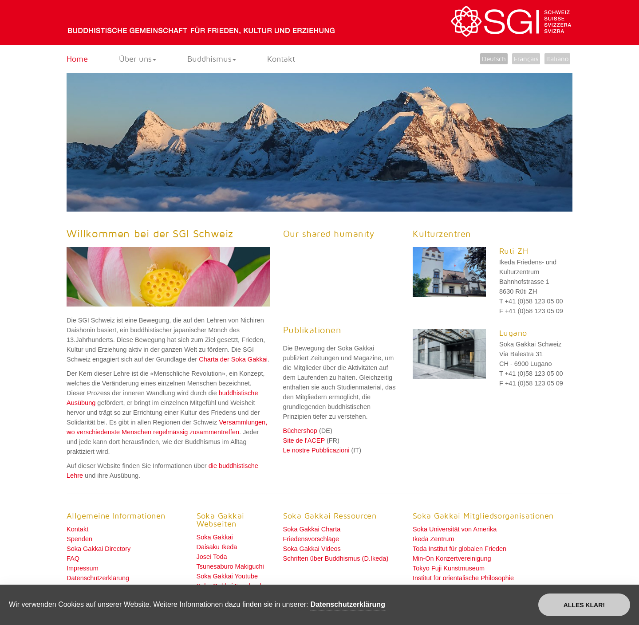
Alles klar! (584, 605)
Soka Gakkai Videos (312, 548)
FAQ (73, 558)
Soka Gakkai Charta (312, 529)
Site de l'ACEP (304, 440)
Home (77, 58)
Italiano (557, 59)
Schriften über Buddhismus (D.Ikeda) (336, 558)
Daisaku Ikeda (217, 546)
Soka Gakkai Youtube (227, 576)
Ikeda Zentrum (433, 538)
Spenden (79, 538)
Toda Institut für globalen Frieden (459, 548)
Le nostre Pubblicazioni (316, 450)
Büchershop (300, 430)
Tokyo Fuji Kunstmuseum (449, 568)
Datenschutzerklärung (98, 578)
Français (526, 59)
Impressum (83, 568)
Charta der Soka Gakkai (233, 359)
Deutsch (494, 59)
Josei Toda (212, 556)
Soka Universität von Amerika (455, 529)
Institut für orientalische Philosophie (463, 578)
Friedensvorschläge (311, 538)
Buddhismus (211, 58)
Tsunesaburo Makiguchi (230, 566)
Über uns (137, 58)
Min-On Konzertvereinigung (452, 558)
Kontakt (281, 58)
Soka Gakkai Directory (98, 548)
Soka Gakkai (215, 537)
